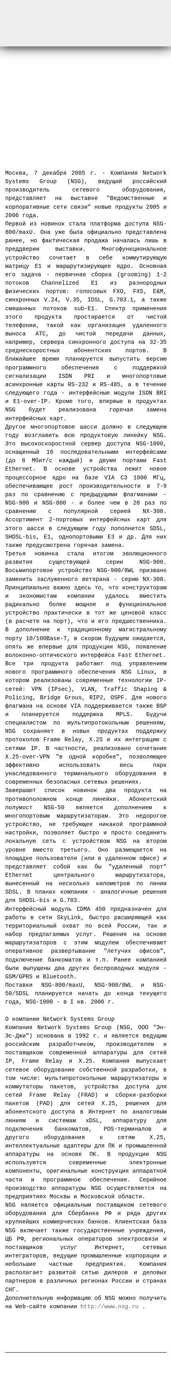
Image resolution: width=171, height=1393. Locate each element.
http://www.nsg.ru (110, 1303)
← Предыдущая (38, 128)
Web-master (149, 1374)
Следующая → (136, 128)
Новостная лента (85, 1327)
